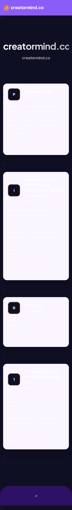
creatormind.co (23, 8)
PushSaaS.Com (38, 91)
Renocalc (32, 305)
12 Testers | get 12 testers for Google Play (42, 376)
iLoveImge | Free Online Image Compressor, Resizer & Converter (44, 187)
